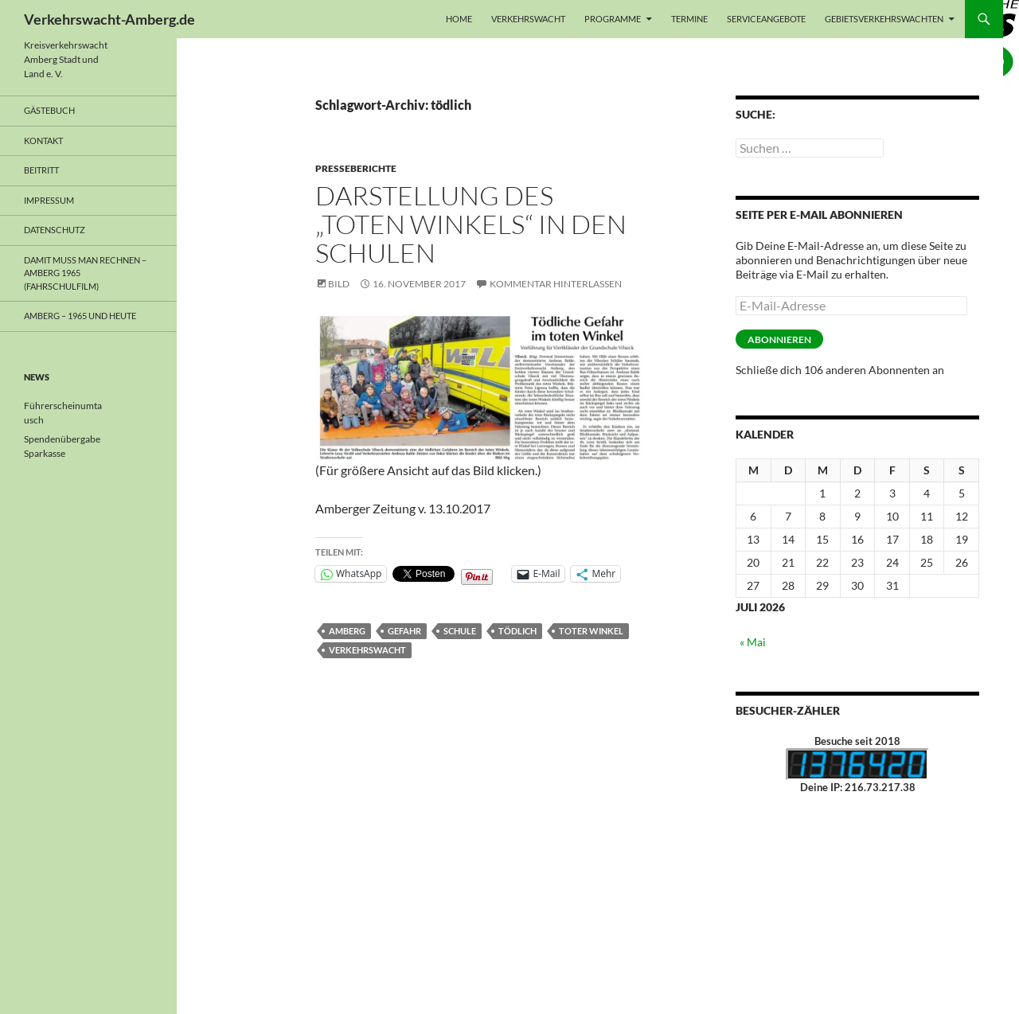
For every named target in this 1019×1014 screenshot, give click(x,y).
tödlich (517, 631)
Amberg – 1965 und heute (80, 315)
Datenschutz (54, 229)
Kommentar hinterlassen (556, 284)
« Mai (753, 642)
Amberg (347, 631)
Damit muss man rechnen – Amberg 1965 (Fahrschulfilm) (85, 273)
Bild (338, 284)
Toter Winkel (591, 631)
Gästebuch (49, 110)
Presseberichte (355, 168)
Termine (689, 19)
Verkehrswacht (528, 19)
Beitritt (41, 170)
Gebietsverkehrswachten (884, 19)
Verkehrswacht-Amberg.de (109, 19)
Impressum (49, 200)
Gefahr (404, 631)
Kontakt (43, 140)
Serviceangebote (766, 19)
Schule (459, 631)
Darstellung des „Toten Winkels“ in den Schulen (471, 224)
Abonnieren (779, 339)
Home (459, 19)
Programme (612, 19)
